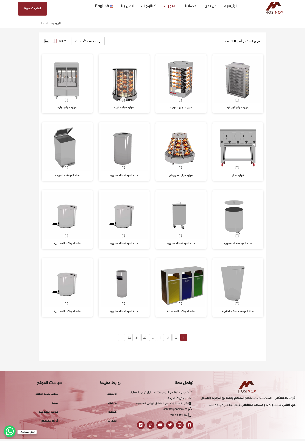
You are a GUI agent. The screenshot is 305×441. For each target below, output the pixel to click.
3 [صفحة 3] (168, 327)
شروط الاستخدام (49, 411)
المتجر (170, 6)
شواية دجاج (238, 170)
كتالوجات (148, 6)
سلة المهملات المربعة (67, 170)
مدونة (55, 393)
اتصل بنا (127, 6)
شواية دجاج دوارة (67, 105)
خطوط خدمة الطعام (46, 384)
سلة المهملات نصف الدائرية (238, 301)
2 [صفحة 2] (176, 327)
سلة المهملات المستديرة (124, 170)
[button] (88, 41)
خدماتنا (191, 6)
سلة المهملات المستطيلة (181, 301)
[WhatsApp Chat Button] (10, 431)
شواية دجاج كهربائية (238, 105)
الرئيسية (230, 6)
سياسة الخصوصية (48, 402)
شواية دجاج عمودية (181, 105)
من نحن (210, 6)
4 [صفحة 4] (160, 327)
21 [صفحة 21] (136, 327)
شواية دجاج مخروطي (181, 170)
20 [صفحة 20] (144, 327)
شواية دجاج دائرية (124, 105)
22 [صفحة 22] (129, 327)
